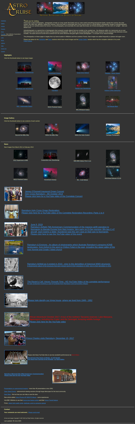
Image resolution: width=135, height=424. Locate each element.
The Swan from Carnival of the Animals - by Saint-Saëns (46, 359)
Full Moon (55, 90)
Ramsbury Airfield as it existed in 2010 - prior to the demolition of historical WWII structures (69, 265)
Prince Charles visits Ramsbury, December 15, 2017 (50, 338)
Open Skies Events (10, 391)
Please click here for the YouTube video (48, 322)
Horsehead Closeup (55, 73)
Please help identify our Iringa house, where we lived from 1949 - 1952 (60, 300)
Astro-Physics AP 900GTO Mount (26, 397)
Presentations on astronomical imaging (16, 388)
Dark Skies (7, 394)
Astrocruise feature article (31, 400)
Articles (3, 26)
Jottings (3, 43)
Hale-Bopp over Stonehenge (24, 88)
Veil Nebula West (112, 106)
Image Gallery (83, 39)
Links (2, 37)
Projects (3, 29)
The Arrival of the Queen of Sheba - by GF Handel (44, 358)
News (50, 39)
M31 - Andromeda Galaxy (24, 106)
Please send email (34, 412)
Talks (2, 46)
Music (2, 40)
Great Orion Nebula (83, 72)
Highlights (3, 20)
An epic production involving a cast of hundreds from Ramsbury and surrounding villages (57, 284)
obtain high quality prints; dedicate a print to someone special (27, 403)
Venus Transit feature (51, 400)
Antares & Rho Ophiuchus (112, 90)
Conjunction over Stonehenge (24, 72)
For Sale (3, 34)
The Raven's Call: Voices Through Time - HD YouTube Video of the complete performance (68, 281)
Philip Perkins (28, 41)
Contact (3, 51)
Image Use (3, 48)
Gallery (3, 23)
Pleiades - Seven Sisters (112, 73)
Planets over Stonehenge (83, 88)
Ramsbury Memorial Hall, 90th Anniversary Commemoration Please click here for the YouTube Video (24, 374)
